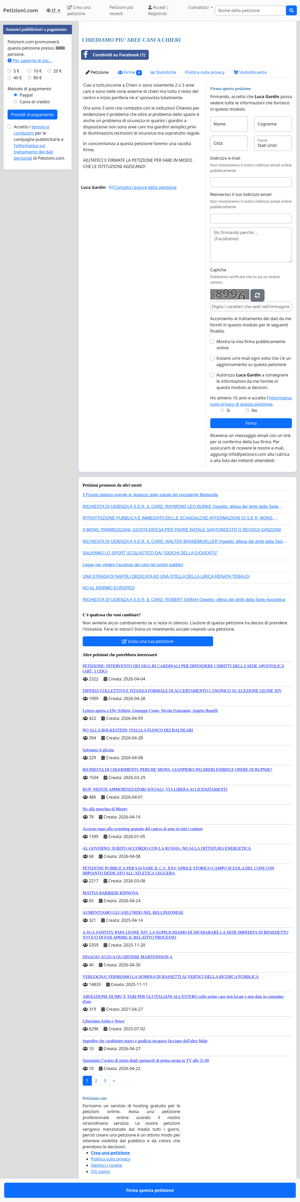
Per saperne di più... (30, 60)
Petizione (97, 72)
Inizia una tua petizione (147, 641)
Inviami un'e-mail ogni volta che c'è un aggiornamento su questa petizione (254, 361)
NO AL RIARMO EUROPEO (109, 588)
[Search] (250, 10)
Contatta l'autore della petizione (143, 187)
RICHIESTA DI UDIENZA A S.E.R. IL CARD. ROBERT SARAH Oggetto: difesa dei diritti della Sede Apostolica (184, 599)
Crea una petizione (79, 10)
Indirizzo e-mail (225, 158)
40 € (18, 78)
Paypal (26, 95)
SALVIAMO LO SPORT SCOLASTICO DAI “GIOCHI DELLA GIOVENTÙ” (150, 553)
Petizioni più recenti (121, 10)
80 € (37, 78)
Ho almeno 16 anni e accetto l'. (251, 401)
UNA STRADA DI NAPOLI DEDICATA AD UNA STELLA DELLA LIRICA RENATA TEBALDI (166, 576)
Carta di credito (35, 102)
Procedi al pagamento (32, 114)
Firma (251, 423)
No (254, 410)
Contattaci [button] (199, 7)
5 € (16, 71)
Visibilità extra (250, 72)
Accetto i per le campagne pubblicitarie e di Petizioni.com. (39, 142)
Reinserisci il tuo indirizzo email (241, 194)
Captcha (218, 270)
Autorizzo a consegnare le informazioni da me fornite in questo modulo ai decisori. (252, 381)
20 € (57, 71)
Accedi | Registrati (158, 10)
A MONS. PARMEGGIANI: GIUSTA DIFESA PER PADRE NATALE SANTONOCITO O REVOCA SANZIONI (182, 530)
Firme (130, 72)
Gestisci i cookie (106, 1165)
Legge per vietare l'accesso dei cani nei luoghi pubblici (133, 565)
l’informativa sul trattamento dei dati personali (33, 152)
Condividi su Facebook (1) (113, 54)
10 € (37, 71)
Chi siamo (100, 1171)
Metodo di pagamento (29, 89)
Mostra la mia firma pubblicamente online (251, 345)
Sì (228, 410)
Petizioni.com (20, 10)
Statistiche (163, 72)
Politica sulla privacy (205, 72)
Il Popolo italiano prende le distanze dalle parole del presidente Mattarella (150, 495)
